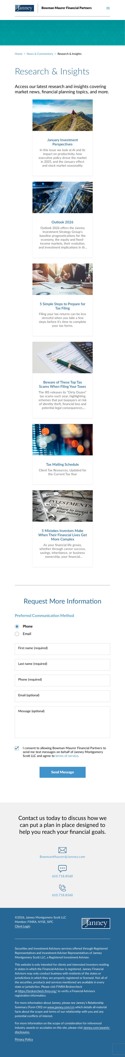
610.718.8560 (62, 876)
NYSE (42, 921)
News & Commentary (40, 53)
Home (18, 53)
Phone (28, 626)
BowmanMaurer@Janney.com (62, 857)
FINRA (32, 921)
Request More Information (62, 601)
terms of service (66, 756)
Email (27, 634)
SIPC (50, 921)
